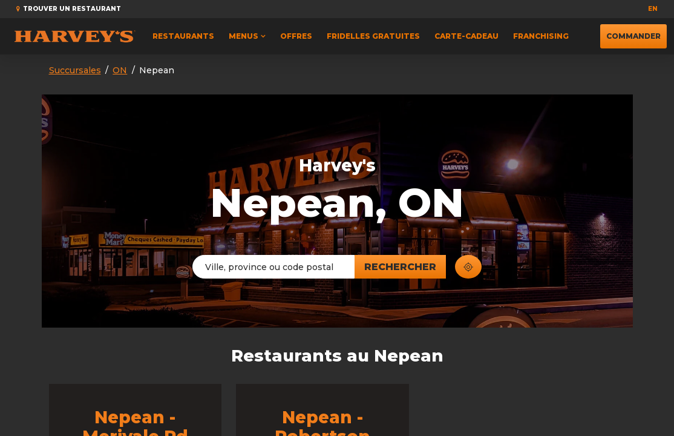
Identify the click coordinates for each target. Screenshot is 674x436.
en (653, 9)
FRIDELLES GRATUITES (373, 36)
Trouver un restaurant (68, 9)
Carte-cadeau (466, 36)
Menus (243, 36)
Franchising (541, 36)
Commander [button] (633, 32)
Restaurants (183, 36)
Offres (296, 36)
